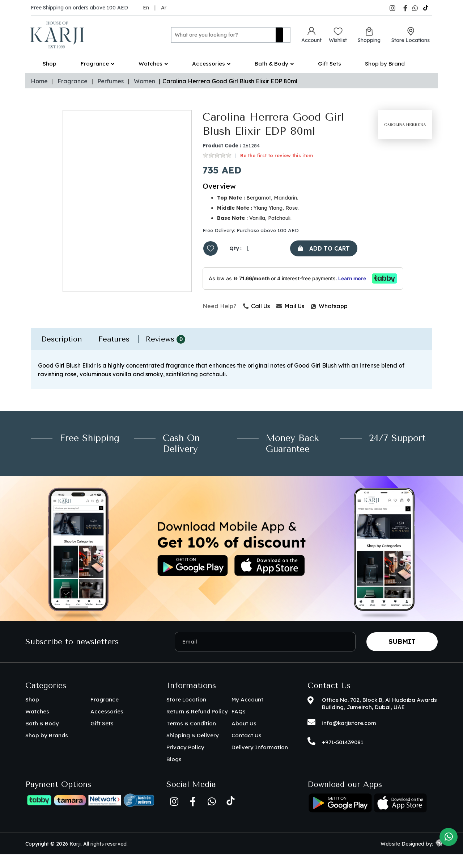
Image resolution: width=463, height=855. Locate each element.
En (146, 7)
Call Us (256, 306)
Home (39, 81)
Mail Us (290, 306)
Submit (402, 642)
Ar (163, 7)
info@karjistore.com (349, 723)
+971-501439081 (342, 742)
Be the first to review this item (276, 156)
